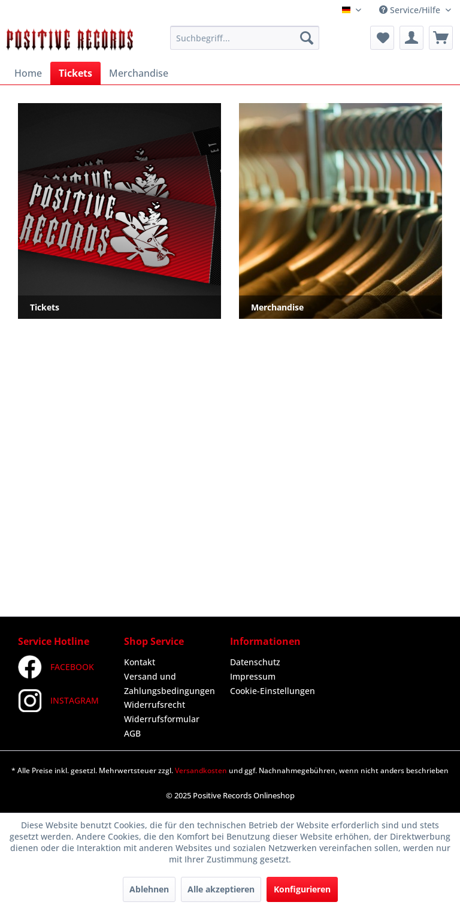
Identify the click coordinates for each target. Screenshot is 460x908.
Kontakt (139, 662)
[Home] (28, 73)
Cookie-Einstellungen (272, 690)
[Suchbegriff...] (245, 38)
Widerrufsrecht (154, 704)
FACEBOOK (56, 667)
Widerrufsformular (161, 719)
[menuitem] (245, 38)
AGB (132, 733)
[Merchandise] (139, 73)
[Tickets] (75, 73)
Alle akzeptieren (221, 889)
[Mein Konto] (411, 38)
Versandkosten (201, 770)
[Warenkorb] (441, 38)
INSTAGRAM (58, 701)
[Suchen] (306, 38)
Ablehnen (149, 889)
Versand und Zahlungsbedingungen (169, 683)
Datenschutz (255, 662)
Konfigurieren (302, 889)
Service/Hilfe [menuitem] (411, 10)
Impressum (253, 676)
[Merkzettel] (382, 38)
